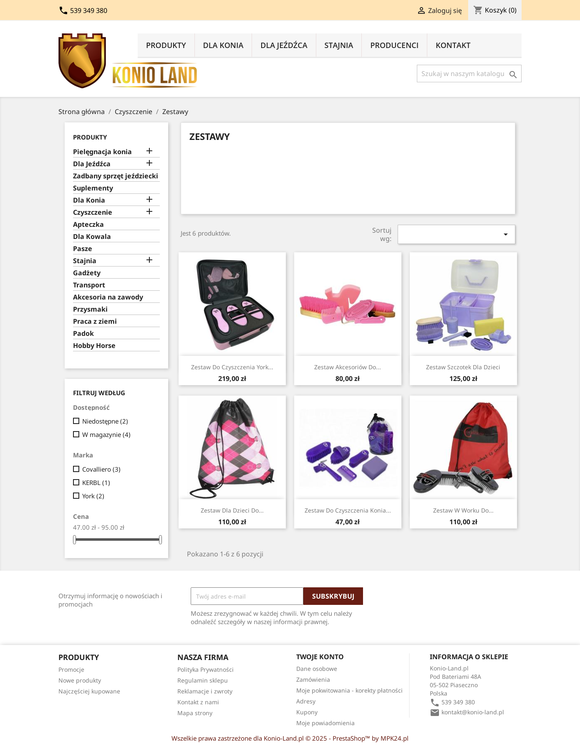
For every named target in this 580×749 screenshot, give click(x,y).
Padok (83, 333)
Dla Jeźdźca (283, 45)
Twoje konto (320, 656)
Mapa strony (194, 713)
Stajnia (339, 45)
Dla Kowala (92, 236)
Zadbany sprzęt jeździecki (115, 176)
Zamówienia (313, 679)
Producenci (394, 45)
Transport (89, 285)
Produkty (166, 45)
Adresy (305, 701)
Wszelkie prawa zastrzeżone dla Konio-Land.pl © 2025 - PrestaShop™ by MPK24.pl (290, 738)
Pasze (82, 248)
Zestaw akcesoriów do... (347, 367)
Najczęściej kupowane (89, 691)
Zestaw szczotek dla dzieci (463, 367)
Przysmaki (90, 309)
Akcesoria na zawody (108, 297)
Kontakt (453, 45)
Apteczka (88, 224)
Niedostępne (105, 421)
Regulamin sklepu (202, 680)
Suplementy (93, 188)
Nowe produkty (79, 680)
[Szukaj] (469, 73)
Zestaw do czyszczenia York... (232, 367)
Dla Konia (223, 45)
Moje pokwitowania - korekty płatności (349, 690)
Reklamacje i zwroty (204, 691)
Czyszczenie (92, 212)
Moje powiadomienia (325, 723)
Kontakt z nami (198, 702)
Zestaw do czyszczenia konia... (348, 510)
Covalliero (101, 469)
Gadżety (87, 273)
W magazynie (106, 434)
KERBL (96, 482)
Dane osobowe (316, 669)
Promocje (71, 669)
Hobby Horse (94, 345)
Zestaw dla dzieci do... (232, 510)
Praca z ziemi (95, 321)
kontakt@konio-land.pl (472, 712)
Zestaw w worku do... (463, 510)
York (93, 496)
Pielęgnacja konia (102, 151)
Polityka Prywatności (205, 669)
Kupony (307, 712)
